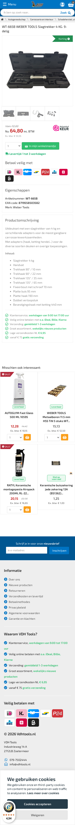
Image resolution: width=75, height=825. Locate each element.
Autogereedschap (16, 19)
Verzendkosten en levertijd (23, 596)
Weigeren (37, 815)
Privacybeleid (15, 607)
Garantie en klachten (19, 618)
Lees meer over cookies (43, 793)
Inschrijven (59, 550)
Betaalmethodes (17, 601)
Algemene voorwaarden (22, 613)
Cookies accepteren (37, 804)
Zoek (65, 13)
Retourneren (14, 590)
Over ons (12, 579)
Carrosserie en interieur (41, 19)
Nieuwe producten (18, 585)
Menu (9, 4)
